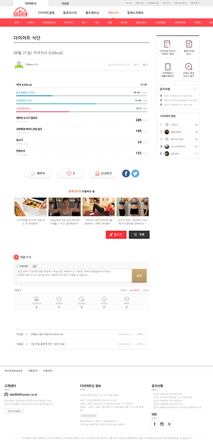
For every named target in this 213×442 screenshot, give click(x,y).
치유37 (174, 125)
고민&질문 (160, 22)
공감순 (146, 290)
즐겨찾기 (195, 3)
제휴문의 (32, 371)
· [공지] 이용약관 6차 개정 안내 (166, 404)
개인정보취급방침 (13, 371)
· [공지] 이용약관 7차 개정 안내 (166, 401)
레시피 (124, 22)
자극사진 (68, 22)
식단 (97, 22)
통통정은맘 (176, 132)
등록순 (124, 290)
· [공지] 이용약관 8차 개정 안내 (166, 394)
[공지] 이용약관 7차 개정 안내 (178, 104)
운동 (110, 22)
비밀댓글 (24, 266)
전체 (16, 22)
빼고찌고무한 (177, 139)
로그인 (129, 3)
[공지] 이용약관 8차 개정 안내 (178, 95)
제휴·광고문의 (180, 3)
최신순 (134, 290)
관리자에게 (14, 411)
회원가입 (139, 3)
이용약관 (47, 371)
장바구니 (166, 3)
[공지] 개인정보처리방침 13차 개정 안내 (181, 100)
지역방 (197, 22)
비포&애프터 (49, 22)
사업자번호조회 (88, 416)
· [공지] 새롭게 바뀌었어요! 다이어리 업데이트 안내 (176, 407)
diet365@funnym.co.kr (20, 394)
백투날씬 (175, 154)
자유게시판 (180, 22)
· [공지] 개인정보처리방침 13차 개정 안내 (171, 397)
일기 (84, 22)
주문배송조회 (153, 3)
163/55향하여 (178, 146)
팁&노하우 (141, 22)
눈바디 (30, 22)
